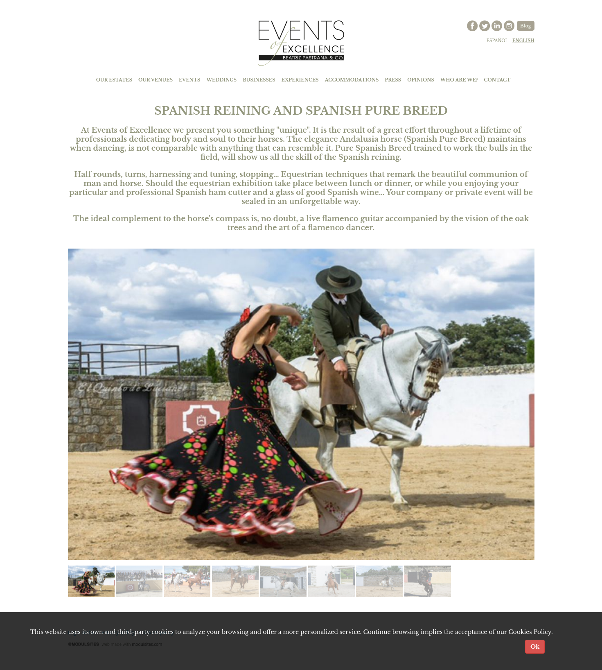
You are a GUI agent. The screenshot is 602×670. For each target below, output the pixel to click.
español (497, 40)
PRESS (393, 80)
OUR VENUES (155, 80)
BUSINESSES (259, 80)
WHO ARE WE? (459, 80)
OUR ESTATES (114, 80)
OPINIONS (420, 80)
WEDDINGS (221, 80)
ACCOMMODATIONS (352, 80)
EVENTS (189, 80)
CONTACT (497, 80)
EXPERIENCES (300, 80)
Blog (525, 26)
